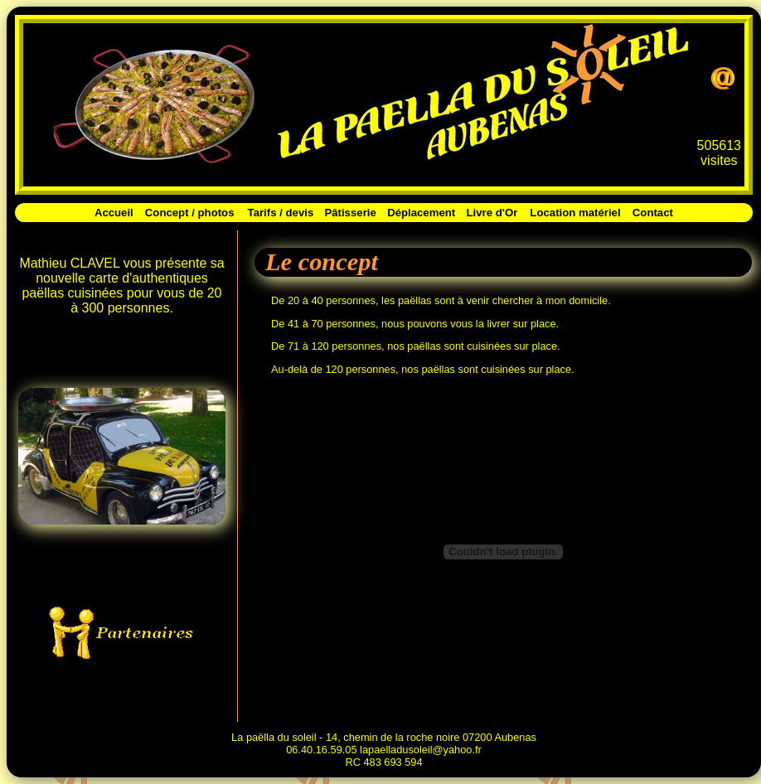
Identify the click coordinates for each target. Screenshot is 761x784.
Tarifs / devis (281, 212)
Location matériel (575, 212)
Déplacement (421, 212)
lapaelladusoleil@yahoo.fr (421, 749)
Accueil (114, 212)
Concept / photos (190, 212)
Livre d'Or (492, 212)
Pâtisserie (350, 212)
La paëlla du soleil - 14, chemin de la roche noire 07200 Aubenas (383, 737)
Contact (653, 212)
